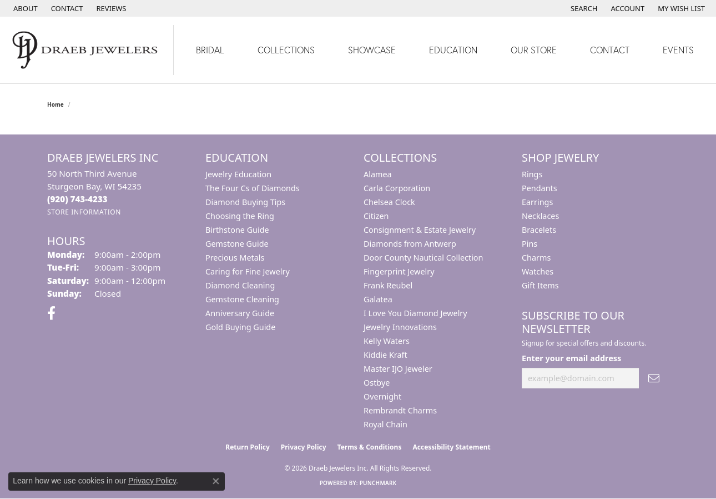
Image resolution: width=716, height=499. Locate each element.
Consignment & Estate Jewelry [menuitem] (420, 229)
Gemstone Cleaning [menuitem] (242, 299)
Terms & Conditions (369, 447)
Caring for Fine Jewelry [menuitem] (247, 271)
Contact (609, 50)
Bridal (210, 50)
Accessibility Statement (451, 447)
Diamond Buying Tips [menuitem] (245, 202)
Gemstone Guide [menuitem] (237, 243)
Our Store (534, 50)
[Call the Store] (77, 198)
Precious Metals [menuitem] (234, 257)
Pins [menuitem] (529, 243)
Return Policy (247, 447)
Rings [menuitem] (532, 174)
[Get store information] (84, 212)
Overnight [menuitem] (382, 396)
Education (453, 50)
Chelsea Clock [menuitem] (389, 202)
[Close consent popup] (216, 481)
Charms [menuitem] (536, 257)
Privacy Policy (303, 447)
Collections (286, 50)
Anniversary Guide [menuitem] (239, 313)
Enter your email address (571, 358)
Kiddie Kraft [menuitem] (385, 355)
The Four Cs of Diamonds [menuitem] (252, 188)
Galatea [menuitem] (378, 299)
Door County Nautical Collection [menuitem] (423, 257)
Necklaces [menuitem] (540, 216)
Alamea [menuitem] (378, 174)
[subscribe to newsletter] (654, 378)
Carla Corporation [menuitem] (397, 188)
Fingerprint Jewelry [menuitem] (399, 271)
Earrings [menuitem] (537, 202)
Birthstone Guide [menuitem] (237, 229)
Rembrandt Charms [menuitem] (400, 410)
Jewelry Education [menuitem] (238, 174)
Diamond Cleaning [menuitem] (240, 285)
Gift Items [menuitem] (540, 285)
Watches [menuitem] (537, 271)
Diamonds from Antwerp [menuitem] (410, 243)
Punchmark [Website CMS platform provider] (378, 483)
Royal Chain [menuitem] (385, 424)
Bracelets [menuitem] (539, 229)
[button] (583, 8)
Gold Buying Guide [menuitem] (240, 327)
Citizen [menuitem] (376, 216)
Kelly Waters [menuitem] (387, 341)
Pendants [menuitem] (539, 188)
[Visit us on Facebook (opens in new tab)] (51, 313)
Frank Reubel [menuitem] (388, 285)
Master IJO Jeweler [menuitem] (398, 368)
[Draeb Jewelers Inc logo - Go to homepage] (87, 50)
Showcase (372, 50)
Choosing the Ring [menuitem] (239, 216)
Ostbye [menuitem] (377, 382)
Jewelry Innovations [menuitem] (400, 327)
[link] (24, 8)
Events (678, 50)
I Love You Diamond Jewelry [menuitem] (415, 313)
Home (55, 104)
